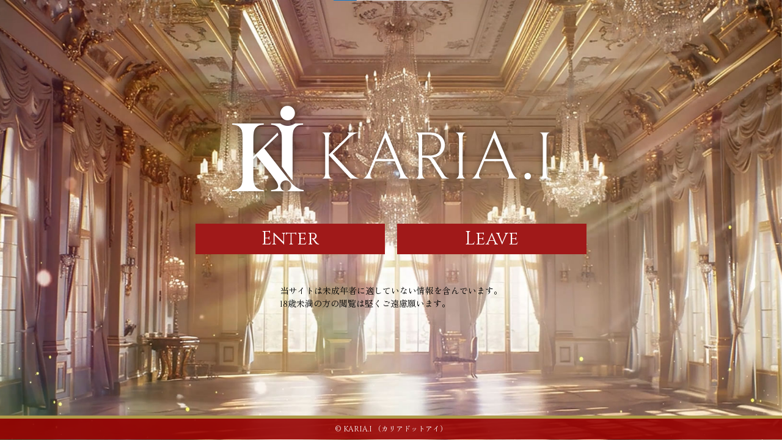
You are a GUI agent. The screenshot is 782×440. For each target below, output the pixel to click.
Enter (290, 239)
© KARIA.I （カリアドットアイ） (391, 429)
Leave (492, 239)
